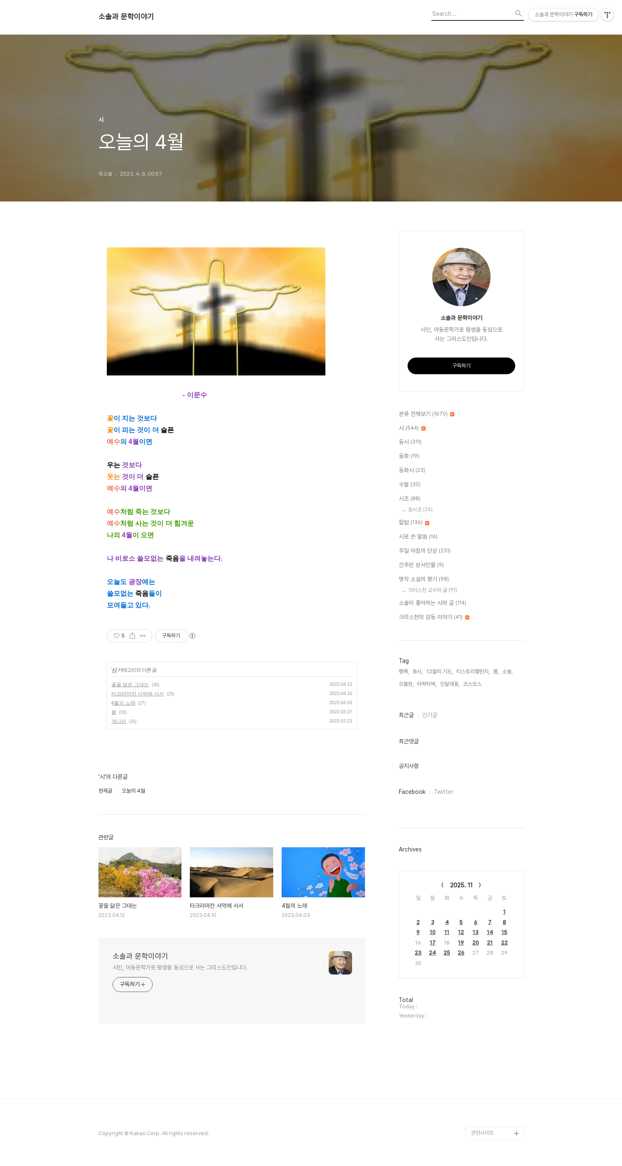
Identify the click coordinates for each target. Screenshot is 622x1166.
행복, (404, 671)
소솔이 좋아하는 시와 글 (432, 603)
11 (446, 932)
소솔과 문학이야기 (126, 17)
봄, (496, 671)
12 (461, 932)
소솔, (507, 671)
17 (433, 942)
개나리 (118, 721)
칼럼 (414, 523)
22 (504, 942)
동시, (418, 671)
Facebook (412, 791)
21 (490, 942)
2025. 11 (461, 885)
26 (461, 952)
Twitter (443, 791)
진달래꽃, (450, 684)
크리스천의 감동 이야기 (434, 617)
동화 (409, 456)
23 (418, 952)
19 (461, 942)
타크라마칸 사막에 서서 (137, 694)
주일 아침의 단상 (425, 551)
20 (475, 942)
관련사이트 (482, 1133)
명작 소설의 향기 (424, 579)
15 (504, 932)
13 (475, 932)
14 (490, 932)
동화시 (412, 470)
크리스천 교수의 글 (432, 590)
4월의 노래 (123, 703)
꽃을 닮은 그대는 (130, 685)
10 (433, 932)
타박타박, (427, 684)
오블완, (406, 684)
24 (432, 952)
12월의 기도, (439, 671)
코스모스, (473, 684)
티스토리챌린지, (473, 671)
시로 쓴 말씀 (418, 537)
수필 (410, 485)
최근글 (406, 715)
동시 (410, 442)
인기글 (429, 715)
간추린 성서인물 (421, 565)
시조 (410, 499)
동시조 (420, 509)
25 (446, 952)
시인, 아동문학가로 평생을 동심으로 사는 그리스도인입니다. (180, 967)
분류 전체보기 (426, 414)
